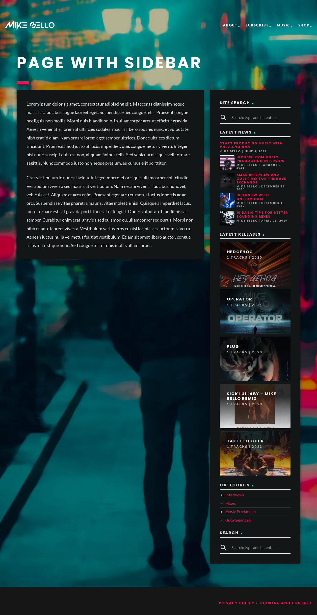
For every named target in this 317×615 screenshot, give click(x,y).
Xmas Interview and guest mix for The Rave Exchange (261, 178)
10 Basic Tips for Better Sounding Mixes (262, 214)
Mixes (230, 503)
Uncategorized (238, 520)
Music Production (240, 511)
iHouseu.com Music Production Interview (261, 159)
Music (283, 25)
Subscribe (257, 25)
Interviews (234, 495)
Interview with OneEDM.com (253, 197)
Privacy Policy (237, 603)
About (230, 25)
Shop (304, 25)
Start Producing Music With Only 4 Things (251, 145)
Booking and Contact (286, 603)
